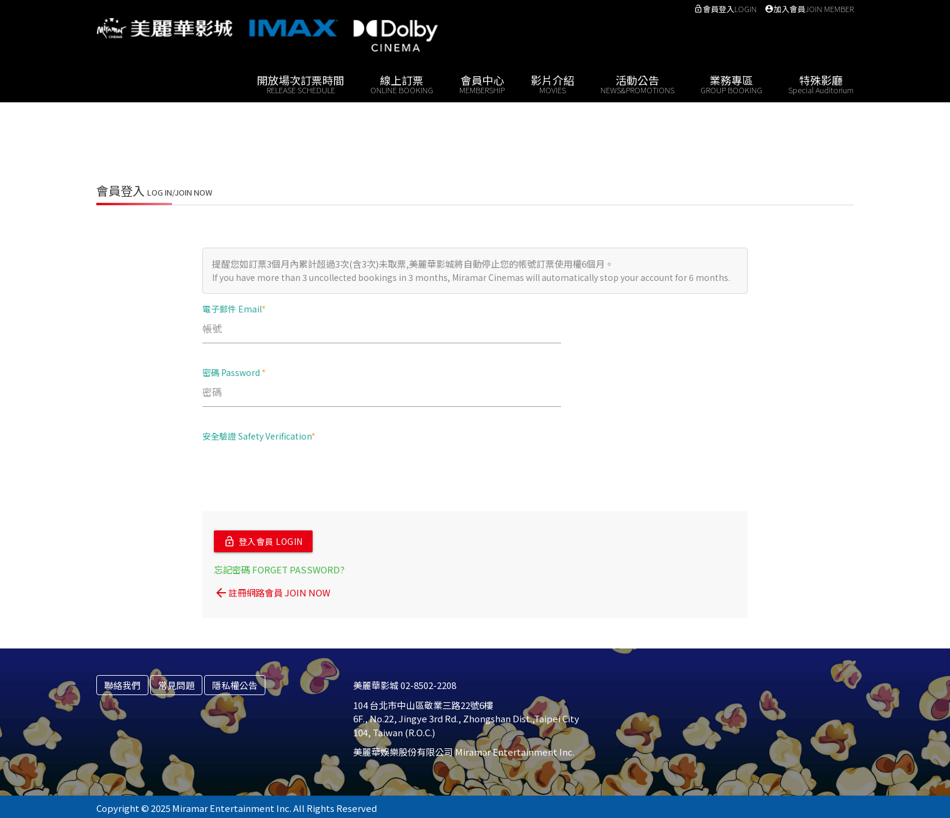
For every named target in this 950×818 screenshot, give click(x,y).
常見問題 (176, 682)
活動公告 (637, 83)
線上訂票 (401, 83)
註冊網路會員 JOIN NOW (272, 589)
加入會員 (809, 9)
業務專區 (731, 83)
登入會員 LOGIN (263, 540)
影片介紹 (552, 83)
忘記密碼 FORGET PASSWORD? (279, 566)
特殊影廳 (821, 83)
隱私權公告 (234, 682)
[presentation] (294, 475)
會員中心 (482, 83)
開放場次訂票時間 (300, 83)
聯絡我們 (122, 682)
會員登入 (725, 9)
